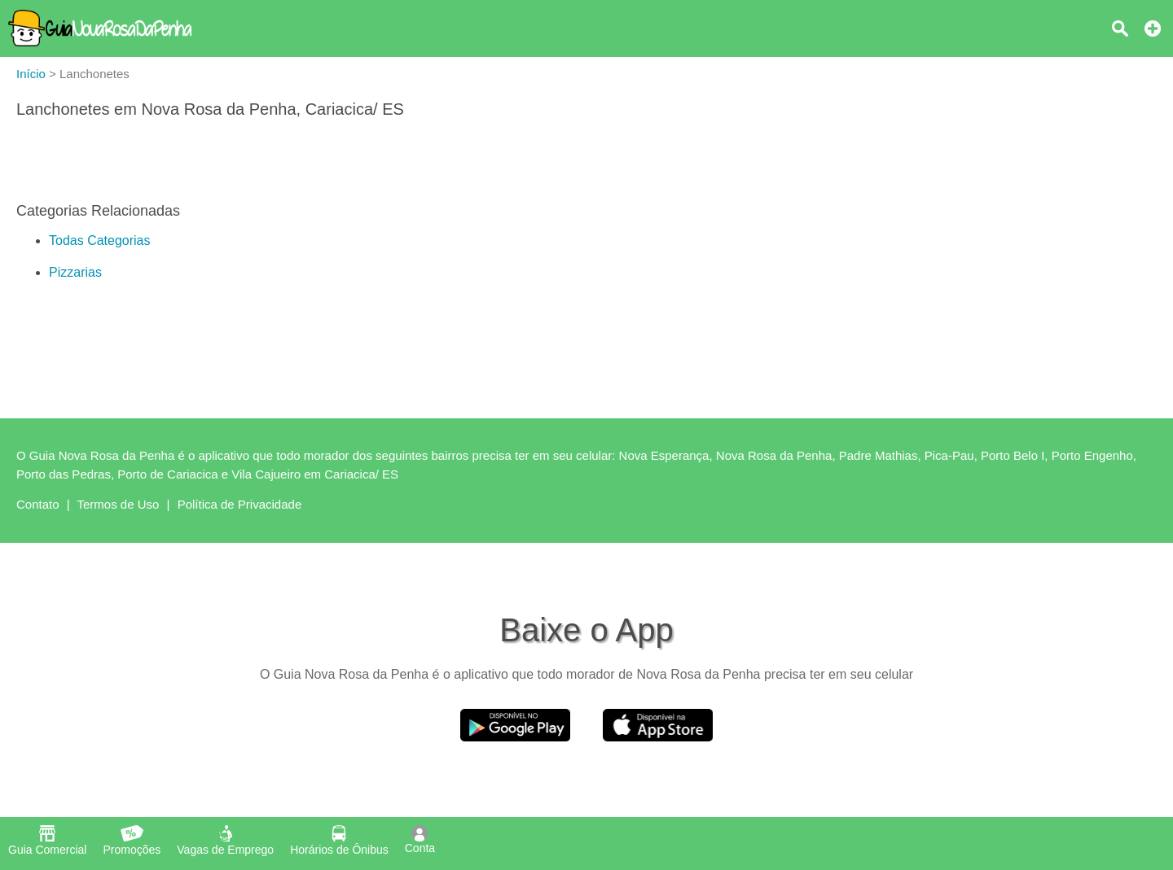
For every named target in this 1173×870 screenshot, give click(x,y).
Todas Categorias (100, 240)
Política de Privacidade (240, 504)
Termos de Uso (118, 504)
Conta (420, 840)
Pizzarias (75, 272)
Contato (37, 504)
